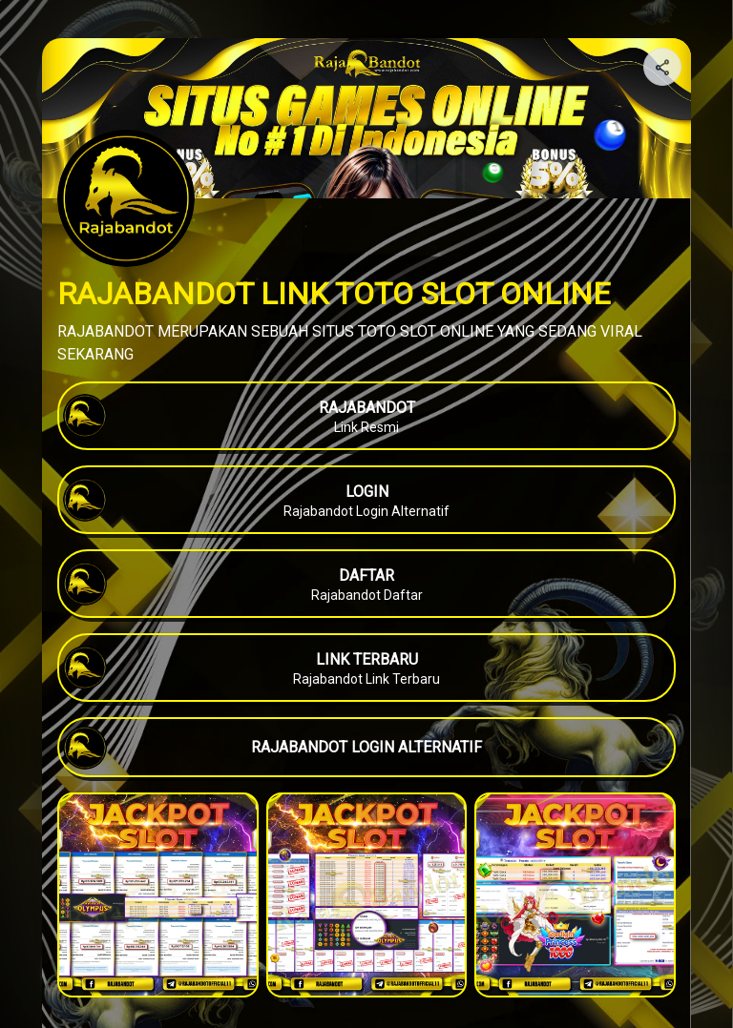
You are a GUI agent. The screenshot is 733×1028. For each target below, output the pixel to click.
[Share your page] (662, 67)
